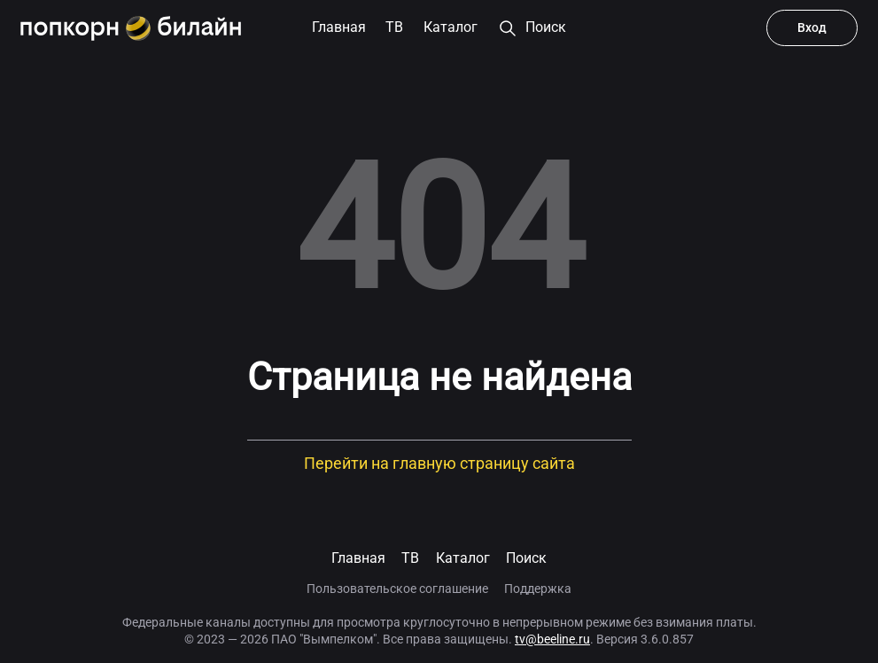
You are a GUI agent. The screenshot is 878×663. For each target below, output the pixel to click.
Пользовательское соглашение (397, 588)
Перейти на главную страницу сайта (439, 463)
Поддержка (537, 588)
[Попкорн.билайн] (130, 28)
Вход (812, 27)
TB (410, 558)
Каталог (463, 558)
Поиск (526, 558)
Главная (358, 558)
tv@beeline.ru (552, 639)
